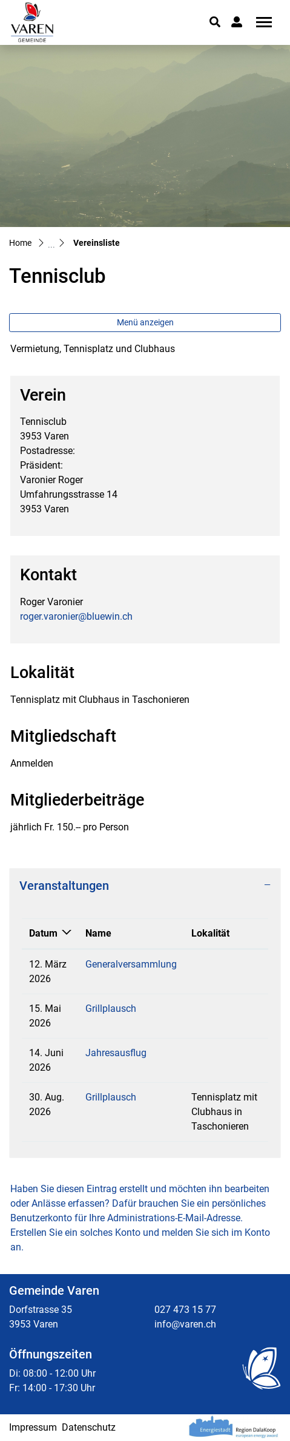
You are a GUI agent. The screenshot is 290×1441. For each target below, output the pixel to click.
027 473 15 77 (185, 1309)
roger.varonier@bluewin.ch (76, 616)
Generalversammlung (131, 964)
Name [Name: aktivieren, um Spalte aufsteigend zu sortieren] (98, 933)
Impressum (33, 1427)
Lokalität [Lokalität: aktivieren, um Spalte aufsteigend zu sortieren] (210, 933)
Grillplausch (110, 1008)
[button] (215, 21)
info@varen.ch (185, 1324)
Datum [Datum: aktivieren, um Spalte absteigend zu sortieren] (43, 933)
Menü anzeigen (145, 322)
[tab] (145, 886)
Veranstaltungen (64, 885)
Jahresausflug (116, 1053)
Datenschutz (89, 1427)
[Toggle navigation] (260, 22)
